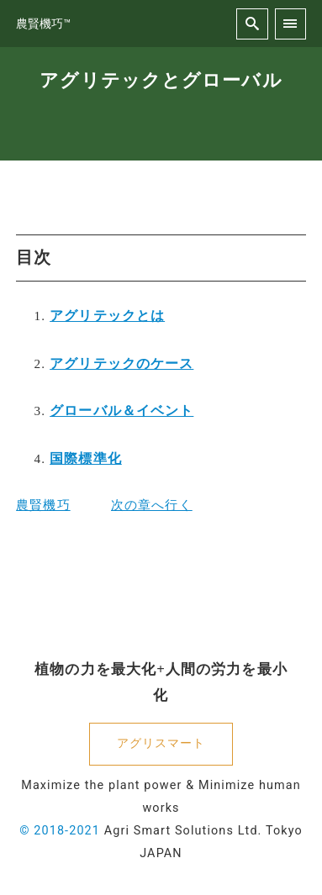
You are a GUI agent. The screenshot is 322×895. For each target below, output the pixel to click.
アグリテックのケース (121, 363)
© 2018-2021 (59, 831)
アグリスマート (161, 743)
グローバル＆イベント (121, 410)
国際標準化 (86, 458)
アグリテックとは (107, 315)
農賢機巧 (43, 505)
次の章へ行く (152, 505)
